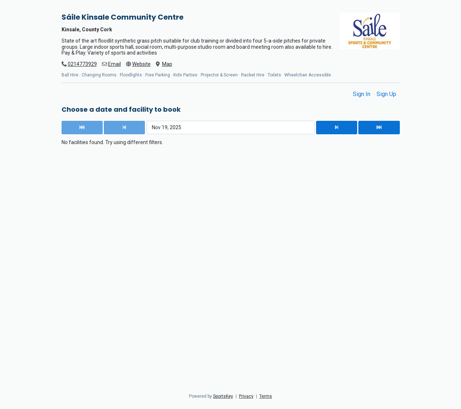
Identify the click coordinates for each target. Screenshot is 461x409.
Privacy (246, 396)
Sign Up (386, 94)
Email (114, 64)
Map (167, 64)
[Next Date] (336, 127)
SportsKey (223, 396)
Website (141, 64)
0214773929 (82, 64)
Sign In (362, 94)
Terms (265, 396)
